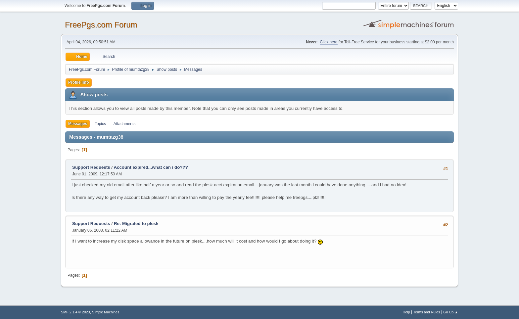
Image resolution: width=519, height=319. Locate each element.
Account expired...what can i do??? (151, 167)
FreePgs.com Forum (101, 24)
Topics (100, 123)
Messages (77, 123)
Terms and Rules (426, 312)
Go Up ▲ (450, 312)
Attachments (125, 123)
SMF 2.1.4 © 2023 (75, 312)
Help (406, 312)
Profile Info (78, 82)
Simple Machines (105, 312)
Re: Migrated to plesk (136, 223)
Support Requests (91, 167)
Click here (328, 42)
